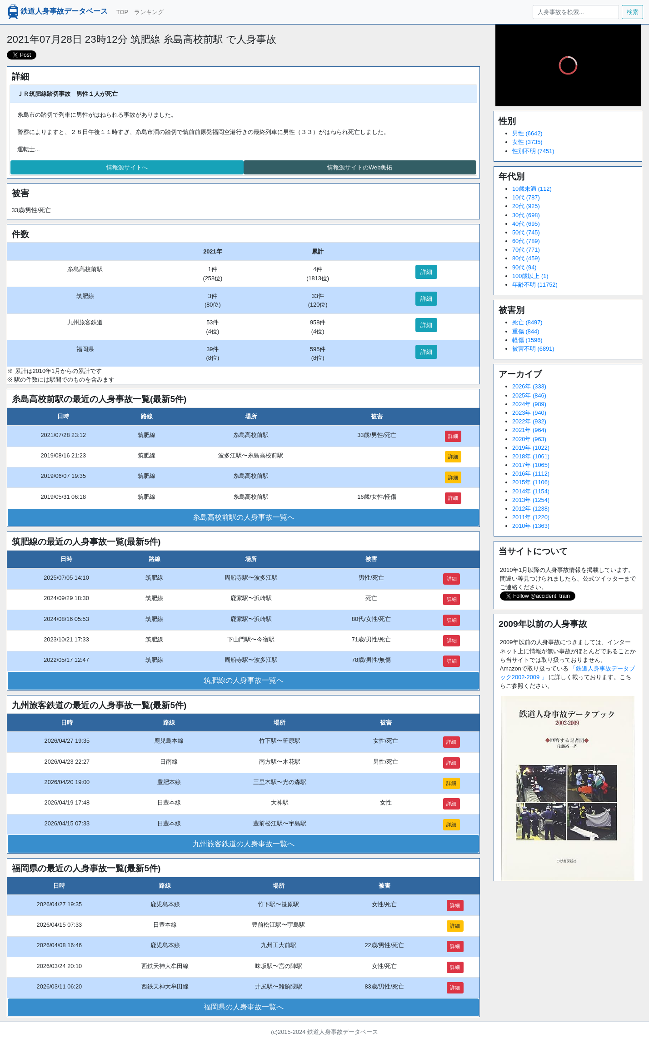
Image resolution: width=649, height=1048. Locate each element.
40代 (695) (526, 223)
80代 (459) (526, 258)
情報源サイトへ (127, 167)
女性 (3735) (527, 142)
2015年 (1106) (530, 482)
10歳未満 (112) (532, 188)
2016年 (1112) (530, 473)
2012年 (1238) (530, 508)
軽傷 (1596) (527, 340)
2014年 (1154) (530, 491)
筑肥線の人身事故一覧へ (244, 680)
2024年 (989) (529, 404)
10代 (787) (526, 197)
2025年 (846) (529, 395)
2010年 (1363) (530, 525)
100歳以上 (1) (530, 276)
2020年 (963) (529, 439)
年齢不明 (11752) (535, 284)
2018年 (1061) (530, 456)
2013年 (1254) (530, 500)
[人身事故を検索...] (576, 12)
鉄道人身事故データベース (57, 12)
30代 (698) (526, 215)
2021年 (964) (529, 430)
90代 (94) (524, 267)
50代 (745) (526, 232)
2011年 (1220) (530, 517)
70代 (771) (526, 249)
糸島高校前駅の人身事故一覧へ (244, 517)
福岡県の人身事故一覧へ (244, 1007)
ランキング (149, 12)
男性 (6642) (527, 133)
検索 (633, 12)
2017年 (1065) (530, 465)
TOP (122, 12)
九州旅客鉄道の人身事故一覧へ (244, 844)
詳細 (426, 271)
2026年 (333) (529, 386)
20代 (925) (526, 206)
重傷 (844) (525, 331)
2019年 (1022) (530, 447)
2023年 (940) (529, 412)
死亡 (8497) (527, 322)
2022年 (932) (529, 421)
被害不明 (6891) (533, 348)
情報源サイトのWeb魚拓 (359, 167)
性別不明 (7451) (533, 151)
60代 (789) (526, 241)
